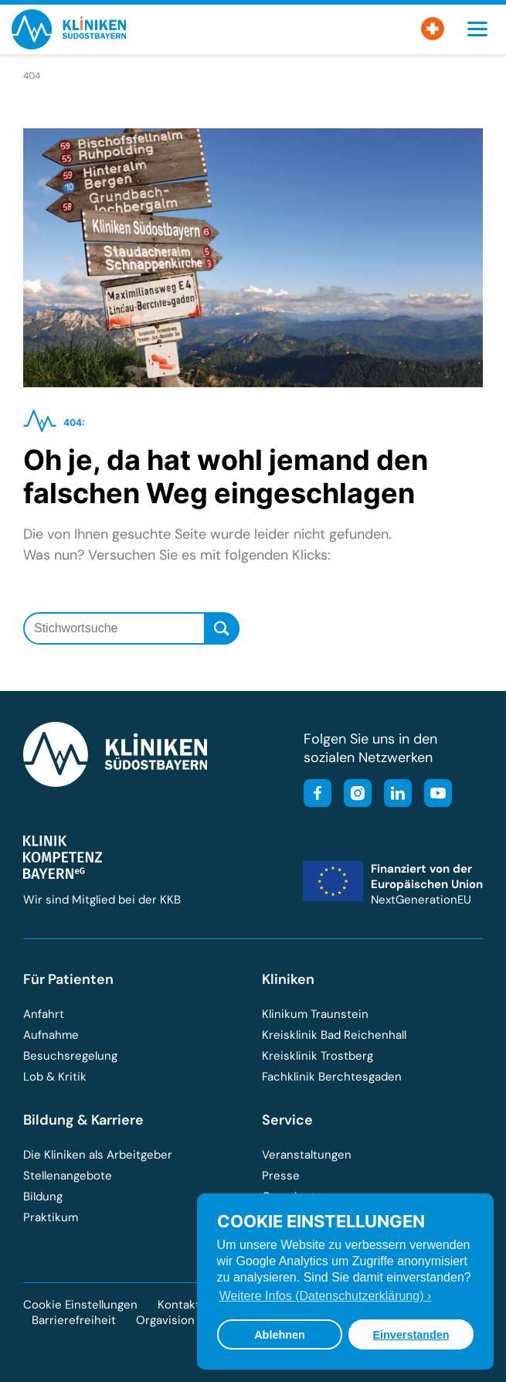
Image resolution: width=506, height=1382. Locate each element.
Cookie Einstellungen (80, 1305)
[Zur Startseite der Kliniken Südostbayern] (69, 44)
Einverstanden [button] (410, 1335)
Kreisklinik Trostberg (317, 1056)
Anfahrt (43, 1014)
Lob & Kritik (55, 1076)
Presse (281, 1175)
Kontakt (179, 1304)
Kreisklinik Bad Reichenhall (334, 1035)
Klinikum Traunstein (315, 1014)
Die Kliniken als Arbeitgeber (97, 1154)
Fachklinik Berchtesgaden (332, 1076)
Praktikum (50, 1217)
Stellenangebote (67, 1175)
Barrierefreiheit (74, 1320)
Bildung (43, 1196)
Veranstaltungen (306, 1154)
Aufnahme (51, 1035)
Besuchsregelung (70, 1056)
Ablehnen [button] (279, 1335)
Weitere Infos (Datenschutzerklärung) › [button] (325, 1295)
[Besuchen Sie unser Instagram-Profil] (353, 795)
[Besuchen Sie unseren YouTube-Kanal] (433, 795)
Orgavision (165, 1320)
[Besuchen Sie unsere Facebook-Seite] (317, 795)
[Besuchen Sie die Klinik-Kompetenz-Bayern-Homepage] (62, 875)
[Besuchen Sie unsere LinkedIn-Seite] (393, 795)
